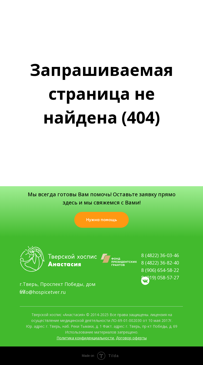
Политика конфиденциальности (85, 337)
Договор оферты (131, 337)
